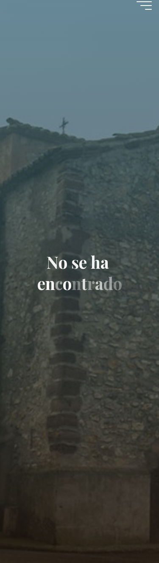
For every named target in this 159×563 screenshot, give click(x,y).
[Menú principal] (144, 5)
